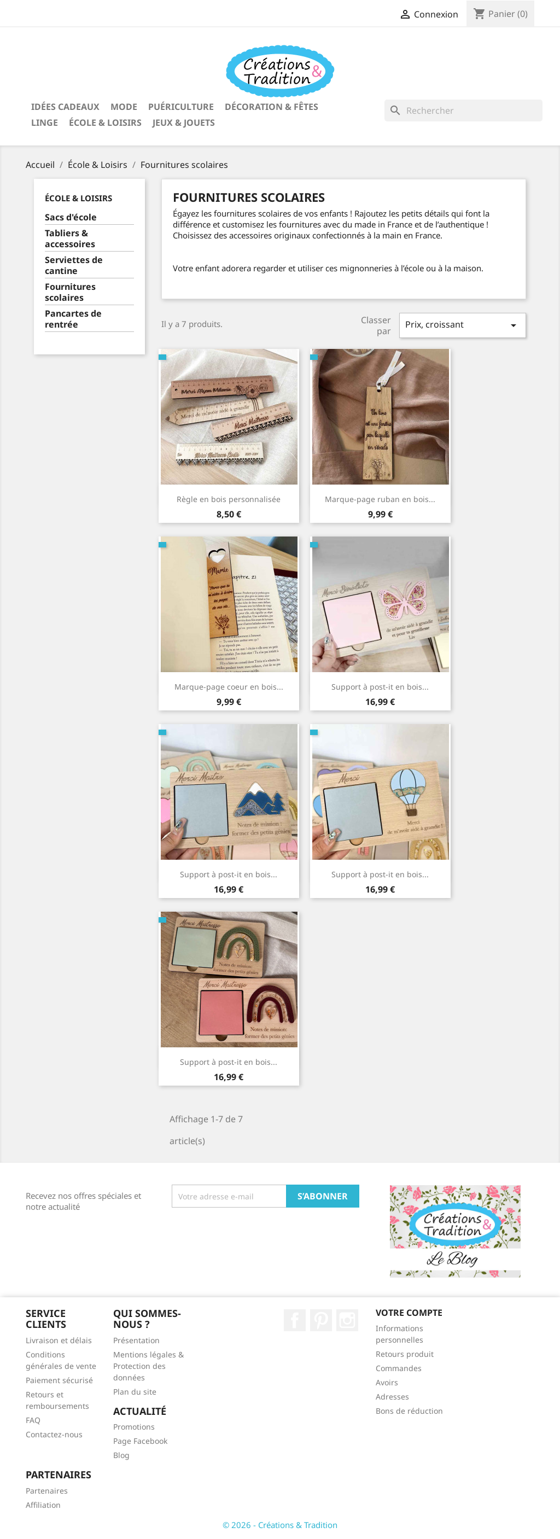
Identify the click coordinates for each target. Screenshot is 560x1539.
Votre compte (409, 1313)
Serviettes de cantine (74, 265)
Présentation (136, 1340)
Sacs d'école (71, 217)
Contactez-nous (54, 1434)
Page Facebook (140, 1441)
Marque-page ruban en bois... (380, 499)
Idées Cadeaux (65, 107)
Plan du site (134, 1391)
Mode (123, 107)
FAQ (33, 1420)
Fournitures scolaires (70, 292)
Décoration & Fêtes (271, 107)
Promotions (134, 1426)
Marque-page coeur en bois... (228, 686)
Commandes (399, 1368)
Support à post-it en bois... (380, 686)
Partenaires (47, 1490)
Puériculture (181, 107)
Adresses (392, 1396)
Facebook (295, 1320)
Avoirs (387, 1382)
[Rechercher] (463, 110)
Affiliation (43, 1505)
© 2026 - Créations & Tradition (280, 1524)
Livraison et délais (59, 1340)
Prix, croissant (462, 325)
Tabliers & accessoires (70, 239)
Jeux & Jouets (184, 122)
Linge (44, 122)
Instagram (347, 1320)
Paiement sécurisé (59, 1380)
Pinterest (321, 1320)
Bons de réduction (409, 1411)
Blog (121, 1455)
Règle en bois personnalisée (229, 499)
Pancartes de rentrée (73, 319)
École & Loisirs (105, 122)
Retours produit (405, 1354)
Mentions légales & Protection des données (148, 1366)
